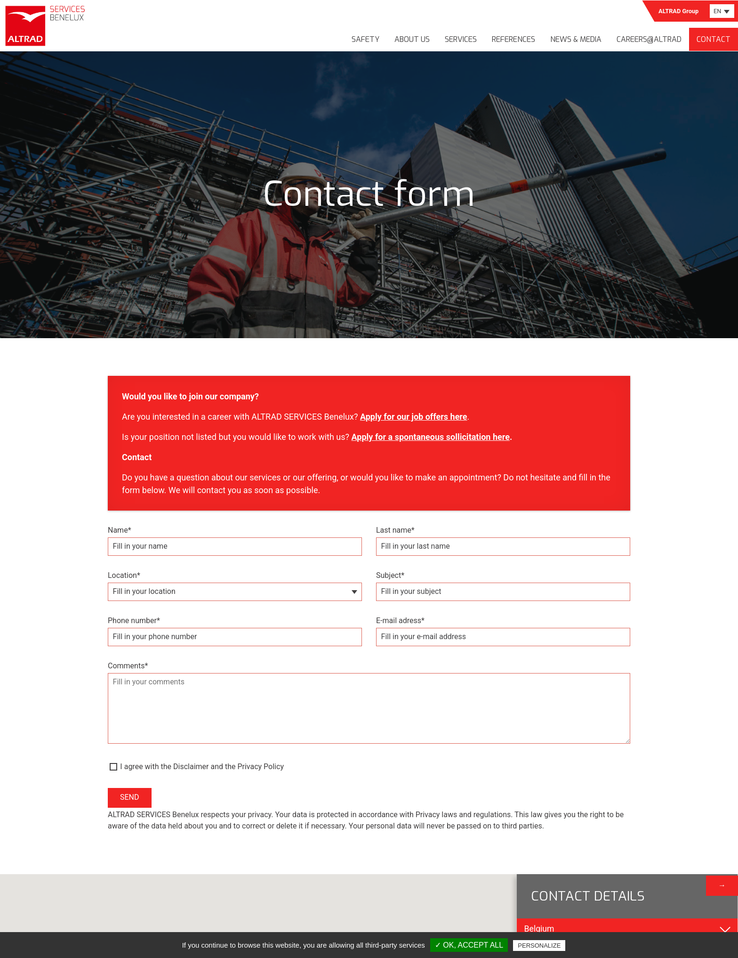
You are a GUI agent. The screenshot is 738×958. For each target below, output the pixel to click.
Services (461, 39)
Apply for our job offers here (413, 417)
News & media (576, 39)
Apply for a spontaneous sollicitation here (431, 437)
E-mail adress (400, 620)
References (513, 39)
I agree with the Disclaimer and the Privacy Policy (202, 766)
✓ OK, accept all (469, 945)
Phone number (134, 620)
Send (129, 797)
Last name (395, 530)
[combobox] (722, 11)
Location (124, 575)
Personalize (539, 945)
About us (412, 39)
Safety (365, 39)
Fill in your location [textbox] (144, 591)
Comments (128, 665)
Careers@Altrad (649, 39)
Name (119, 530)
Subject (390, 575)
